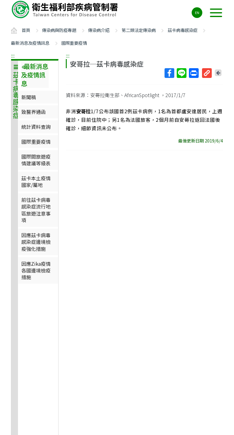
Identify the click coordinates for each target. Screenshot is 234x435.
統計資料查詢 (36, 126)
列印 (193, 73)
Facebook (169, 73)
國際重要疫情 (74, 43)
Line (181, 73)
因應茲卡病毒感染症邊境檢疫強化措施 (36, 241)
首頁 (26, 30)
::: (13, 55)
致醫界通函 (33, 111)
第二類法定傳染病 (139, 30)
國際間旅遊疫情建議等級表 (36, 160)
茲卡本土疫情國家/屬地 (36, 181)
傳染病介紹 (98, 30)
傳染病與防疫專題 (59, 30)
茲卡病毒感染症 (182, 30)
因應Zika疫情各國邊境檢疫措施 (36, 270)
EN (197, 12)
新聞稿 (28, 97)
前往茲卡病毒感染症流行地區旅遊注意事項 (36, 210)
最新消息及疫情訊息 (30, 43)
